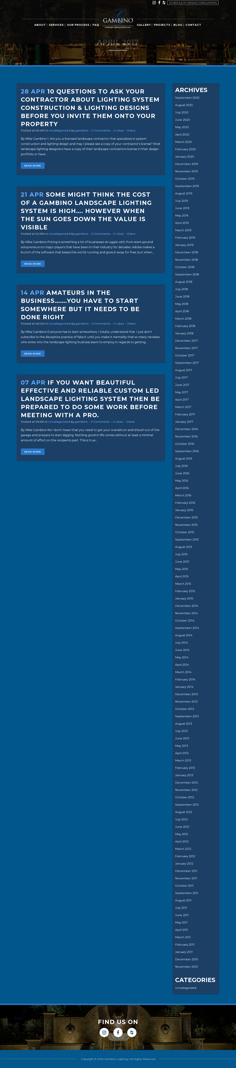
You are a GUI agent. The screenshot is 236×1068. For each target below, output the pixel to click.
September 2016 (187, 451)
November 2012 (187, 790)
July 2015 (182, 554)
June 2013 (182, 738)
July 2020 (182, 112)
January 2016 (185, 510)
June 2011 (182, 915)
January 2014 (185, 687)
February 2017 (186, 414)
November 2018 (187, 259)
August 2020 (185, 105)
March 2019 (183, 230)
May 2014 (182, 657)
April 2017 (182, 399)
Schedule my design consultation (193, 2)
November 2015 (186, 525)
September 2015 (187, 539)
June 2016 (182, 473)
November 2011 (186, 878)
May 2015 (182, 569)
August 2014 (184, 635)
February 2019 (186, 237)
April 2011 (182, 930)
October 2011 (185, 885)
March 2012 (183, 849)
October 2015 (185, 532)
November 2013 (187, 701)
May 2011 (181, 922)
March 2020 (184, 142)
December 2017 (187, 340)
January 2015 (185, 598)
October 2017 (185, 355)
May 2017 (182, 392)
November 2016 (186, 436)
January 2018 (185, 333)
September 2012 (187, 804)
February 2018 (186, 326)
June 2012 (182, 826)
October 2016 (185, 444)
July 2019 (182, 201)
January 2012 (185, 863)
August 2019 (184, 193)
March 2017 (183, 407)
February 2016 (185, 502)
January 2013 (185, 775)
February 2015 (185, 591)
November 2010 (187, 966)
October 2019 (185, 178)
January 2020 (185, 156)
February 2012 (186, 856)
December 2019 (187, 164)
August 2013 (184, 723)
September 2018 (187, 274)
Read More (32, 165)
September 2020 (188, 97)
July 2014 (182, 642)
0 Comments (105, 130)
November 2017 (187, 348)
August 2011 (184, 900)
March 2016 (183, 495)
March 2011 (183, 937)
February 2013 (186, 768)
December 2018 (187, 252)
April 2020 (182, 134)
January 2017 (185, 421)
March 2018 (183, 318)
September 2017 (187, 363)
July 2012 (182, 819)
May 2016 (182, 480)
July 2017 (182, 377)
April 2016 (182, 488)
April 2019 (182, 223)
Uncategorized (62, 130)
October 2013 (185, 709)
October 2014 (185, 620)
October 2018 (185, 267)
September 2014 (187, 628)
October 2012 (185, 797)
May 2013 (182, 745)
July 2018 (182, 289)
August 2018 (184, 282)
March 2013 (183, 760)
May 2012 (182, 834)
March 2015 (183, 583)
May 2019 (182, 215)
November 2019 (187, 171)
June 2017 (182, 385)
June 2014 (182, 650)
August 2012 (184, 812)
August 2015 (184, 547)
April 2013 (182, 753)
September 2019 (187, 186)
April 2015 (182, 576)
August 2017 (184, 370)
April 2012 (182, 841)
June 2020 (183, 120)
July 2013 (182, 731)
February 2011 (185, 944)
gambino (85, 130)
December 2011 (186, 871)
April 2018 (182, 311)
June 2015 (182, 561)
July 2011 (181, 907)
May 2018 (182, 304)
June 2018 (182, 296)
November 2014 (187, 613)
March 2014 (183, 672)
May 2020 (182, 127)
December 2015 (186, 517)
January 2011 (184, 952)
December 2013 (187, 694)
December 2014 (187, 606)
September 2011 (187, 893)
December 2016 (186, 429)
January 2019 (185, 245)
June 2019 (182, 208)
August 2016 (184, 458)
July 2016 (182, 466)
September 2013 (187, 716)
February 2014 (186, 679)
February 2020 (186, 149)
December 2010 (187, 959)
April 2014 (182, 664)
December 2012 (187, 782)
